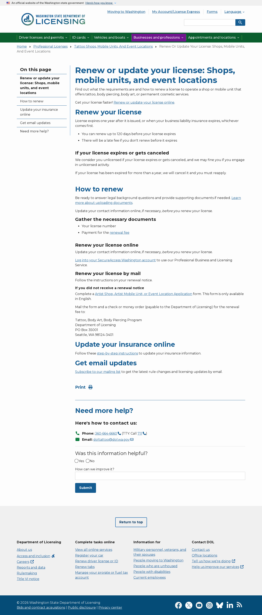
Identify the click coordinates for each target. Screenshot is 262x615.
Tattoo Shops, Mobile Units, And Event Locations (113, 46)
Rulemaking (27, 573)
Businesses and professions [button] (158, 37)
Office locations (204, 555)
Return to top (131, 522)
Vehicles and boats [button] (111, 37)
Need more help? (34, 131)
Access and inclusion (36, 556)
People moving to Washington (158, 560)
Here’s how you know (99, 2)
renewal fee (119, 233)
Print (84, 387)
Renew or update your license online (144, 102)
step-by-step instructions (117, 353)
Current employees (149, 577)
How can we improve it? (94, 469)
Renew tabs (85, 567)
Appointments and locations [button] (214, 37)
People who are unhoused (155, 566)
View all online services (93, 550)
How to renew (31, 101)
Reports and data (31, 567)
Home (22, 46)
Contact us (201, 550)
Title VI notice (28, 579)
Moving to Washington (126, 12)
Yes (81, 461)
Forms (212, 12)
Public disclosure (82, 607)
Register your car (89, 555)
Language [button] (234, 12)
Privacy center (110, 607)
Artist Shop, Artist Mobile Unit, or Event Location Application (143, 294)
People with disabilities (151, 572)
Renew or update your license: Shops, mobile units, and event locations (40, 85)
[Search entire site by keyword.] (210, 22)
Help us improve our (218, 567)
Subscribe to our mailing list (98, 372)
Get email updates (35, 123)
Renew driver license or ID (96, 561)
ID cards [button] (81, 37)
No (92, 461)
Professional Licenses (50, 46)
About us (24, 550)
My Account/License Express (176, 12)
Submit (85, 488)
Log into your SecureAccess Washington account (115, 260)
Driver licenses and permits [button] (43, 37)
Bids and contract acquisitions (41, 607)
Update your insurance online (39, 112)
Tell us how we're (213, 561)
